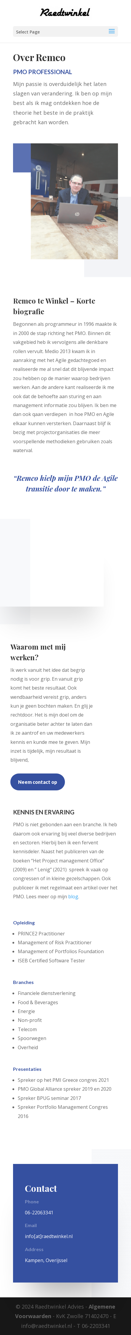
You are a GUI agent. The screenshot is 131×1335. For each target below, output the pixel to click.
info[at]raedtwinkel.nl (49, 1236)
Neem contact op (37, 782)
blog (73, 896)
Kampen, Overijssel (46, 1260)
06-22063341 (39, 1212)
